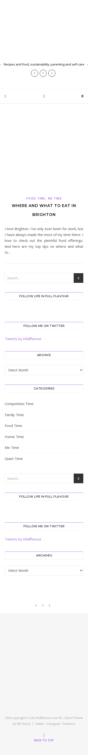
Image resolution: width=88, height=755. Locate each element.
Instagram (53, 724)
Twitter (39, 724)
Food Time (35, 198)
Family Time (14, 414)
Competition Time (19, 403)
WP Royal (23, 724)
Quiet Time (14, 458)
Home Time (14, 436)
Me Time (55, 198)
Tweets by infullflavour (23, 338)
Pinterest (68, 724)
